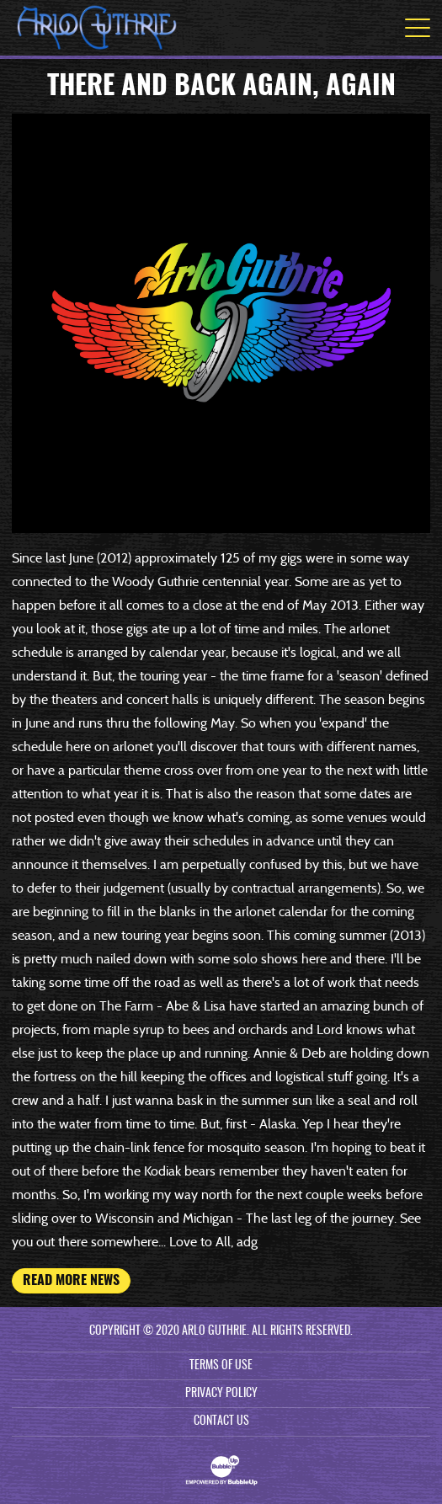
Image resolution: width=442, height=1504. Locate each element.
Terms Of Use (221, 1366)
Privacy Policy (221, 1394)
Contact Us (221, 1421)
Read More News (71, 1281)
